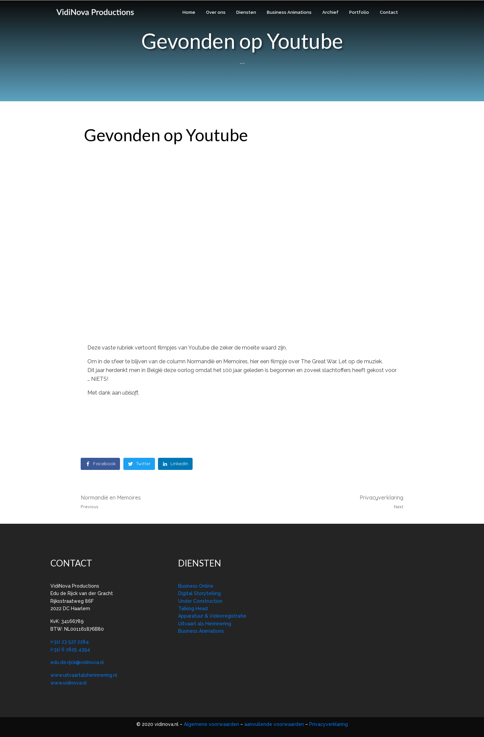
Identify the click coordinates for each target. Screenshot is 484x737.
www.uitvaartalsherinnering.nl (83, 675)
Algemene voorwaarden (212, 724)
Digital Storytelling (199, 593)
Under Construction (200, 601)
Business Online (195, 586)
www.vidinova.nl (68, 683)
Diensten (246, 12)
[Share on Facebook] (100, 464)
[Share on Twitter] (139, 464)
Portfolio (359, 12)
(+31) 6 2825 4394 (70, 649)
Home (189, 12)
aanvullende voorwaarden (274, 724)
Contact (389, 12)
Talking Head (193, 608)
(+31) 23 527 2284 (69, 641)
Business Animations (289, 12)
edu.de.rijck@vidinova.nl (77, 662)
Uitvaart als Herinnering (204, 623)
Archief (330, 12)
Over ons (216, 12)
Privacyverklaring (328, 724)
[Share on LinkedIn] (175, 464)
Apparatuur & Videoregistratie (212, 616)
